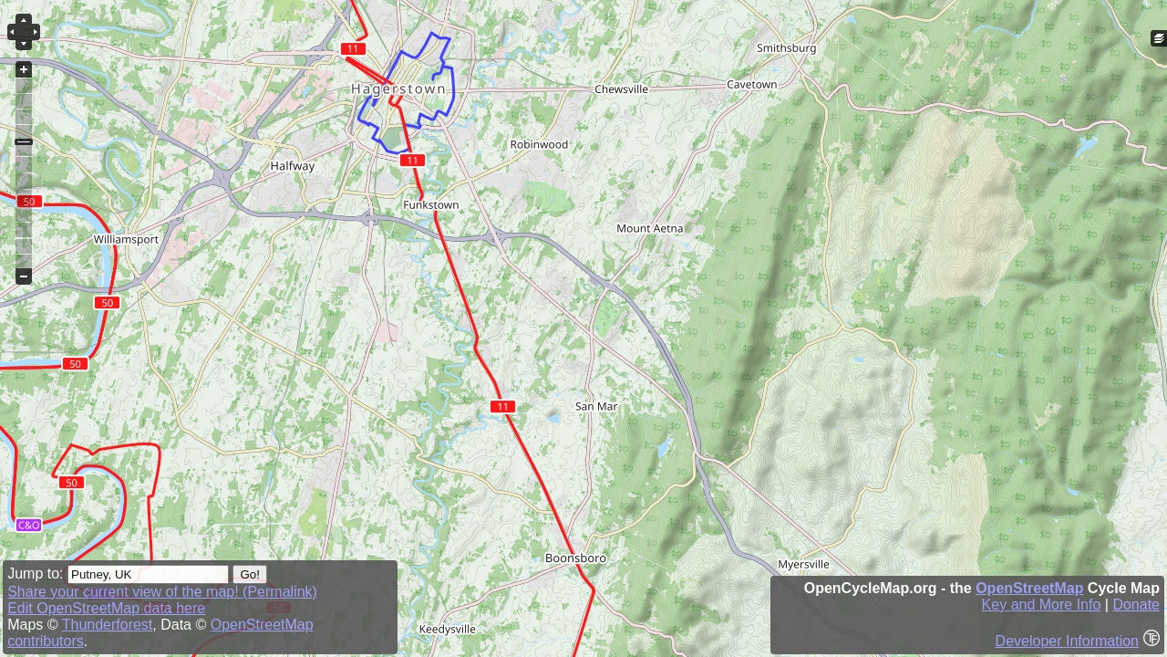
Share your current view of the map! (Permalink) (162, 592)
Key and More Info (1041, 604)
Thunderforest (107, 624)
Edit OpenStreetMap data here (106, 608)
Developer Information (1067, 641)
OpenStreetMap (1029, 588)
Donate (1136, 604)
